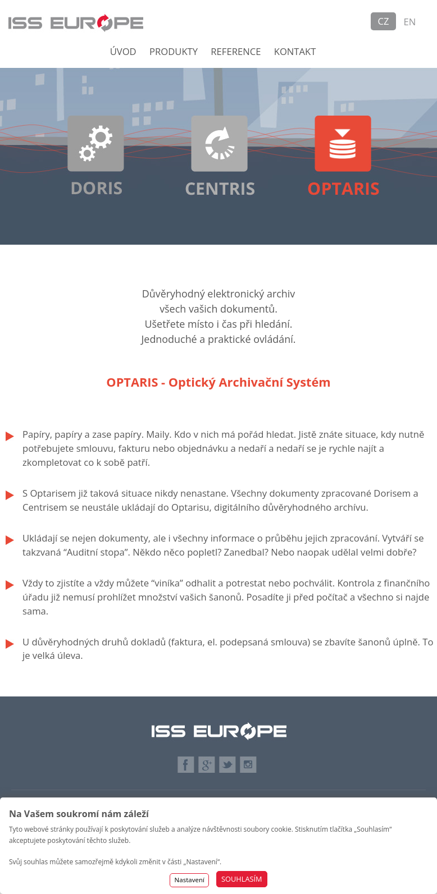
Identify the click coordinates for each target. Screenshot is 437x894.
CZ (383, 21)
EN (410, 21)
